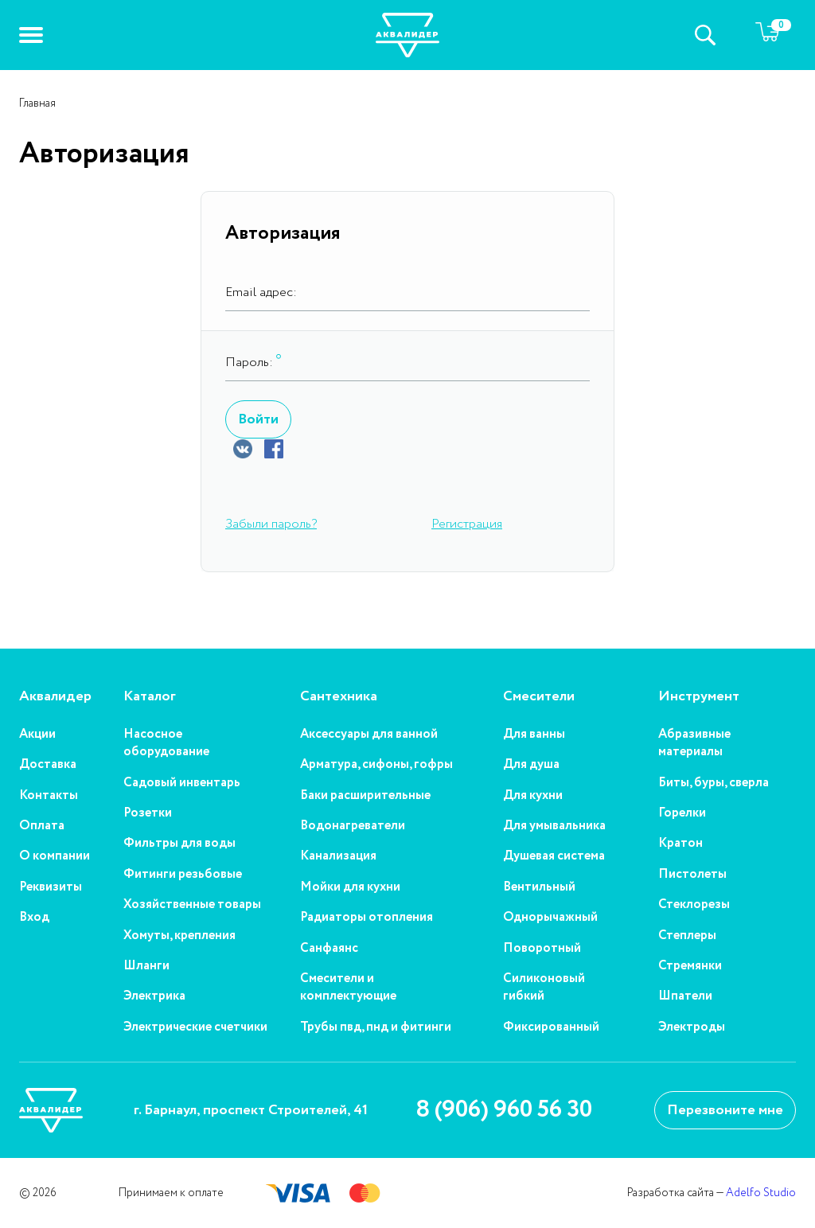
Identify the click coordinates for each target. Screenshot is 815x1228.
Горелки (682, 813)
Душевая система (554, 856)
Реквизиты (50, 887)
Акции (37, 734)
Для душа (531, 765)
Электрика (154, 996)
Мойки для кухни (350, 887)
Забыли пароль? (271, 524)
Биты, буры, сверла (713, 783)
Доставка (47, 765)
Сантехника (338, 697)
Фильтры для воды (179, 843)
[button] (31, 35)
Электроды (691, 1027)
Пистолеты (692, 874)
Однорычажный (550, 917)
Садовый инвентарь (181, 783)
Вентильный (539, 887)
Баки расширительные (365, 796)
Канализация (338, 856)
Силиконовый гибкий (544, 987)
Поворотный (542, 948)
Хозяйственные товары (192, 905)
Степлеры (687, 936)
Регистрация (466, 524)
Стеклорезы (694, 905)
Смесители (539, 697)
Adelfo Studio (761, 1193)
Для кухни (533, 796)
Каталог (149, 697)
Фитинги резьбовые (182, 874)
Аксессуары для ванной (369, 734)
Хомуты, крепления (179, 936)
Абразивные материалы (694, 743)
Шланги (146, 966)
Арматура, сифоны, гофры (376, 765)
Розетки (147, 813)
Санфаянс (329, 948)
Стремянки (690, 966)
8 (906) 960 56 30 (503, 1110)
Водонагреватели (352, 826)
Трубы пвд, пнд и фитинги (375, 1027)
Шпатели (685, 996)
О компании (54, 856)
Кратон (680, 843)
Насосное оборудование (166, 743)
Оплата (41, 826)
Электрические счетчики (195, 1027)
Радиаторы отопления (366, 917)
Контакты (48, 796)
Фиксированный (551, 1027)
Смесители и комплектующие (348, 987)
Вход (34, 917)
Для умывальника (554, 826)
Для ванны (534, 734)
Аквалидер (55, 697)
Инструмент (698, 697)
